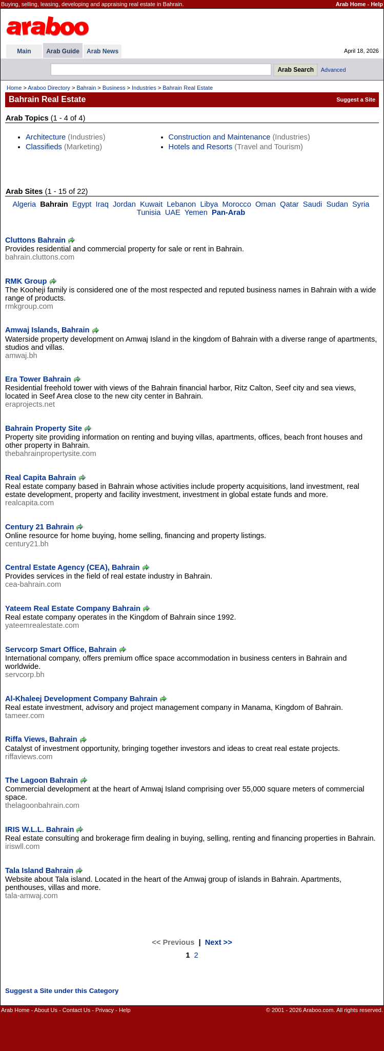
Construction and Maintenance (220, 137)
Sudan (337, 204)
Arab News (102, 51)
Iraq (102, 204)
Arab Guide (62, 51)
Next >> (218, 942)
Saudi (312, 204)
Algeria (24, 204)
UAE (172, 212)
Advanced (333, 70)
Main (24, 51)
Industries (144, 88)
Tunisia (149, 212)
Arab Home (351, 4)
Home (14, 88)
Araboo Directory (49, 88)
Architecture (46, 137)
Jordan (124, 204)
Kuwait (151, 204)
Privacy (104, 1010)
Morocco (237, 204)
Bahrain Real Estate (188, 88)
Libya (209, 204)
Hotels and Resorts (201, 147)
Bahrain (86, 88)
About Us (45, 1010)
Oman (265, 204)
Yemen (196, 212)
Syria (360, 204)
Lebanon (181, 204)
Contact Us (76, 1010)
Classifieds (44, 147)
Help (377, 4)
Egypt (81, 204)
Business (114, 88)
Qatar (289, 204)
